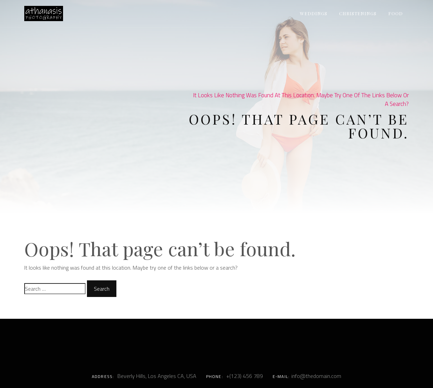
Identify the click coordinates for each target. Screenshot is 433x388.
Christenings (358, 13)
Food (395, 13)
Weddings (313, 13)
